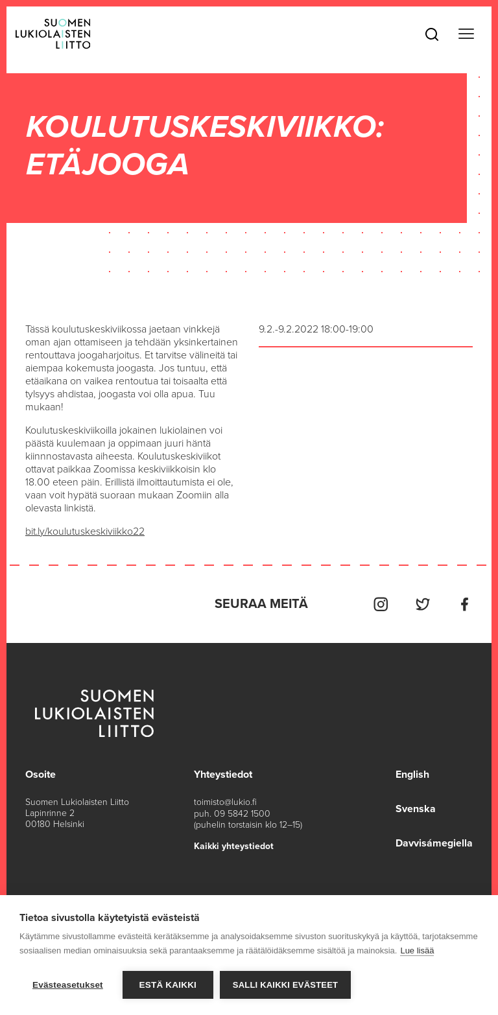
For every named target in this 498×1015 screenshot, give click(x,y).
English (412, 773)
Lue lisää (417, 950)
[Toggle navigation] (466, 34)
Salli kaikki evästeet (285, 985)
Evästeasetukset (67, 985)
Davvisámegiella (434, 841)
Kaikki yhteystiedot (234, 844)
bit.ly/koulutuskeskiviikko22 (85, 530)
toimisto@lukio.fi (225, 801)
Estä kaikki (167, 985)
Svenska (416, 807)
